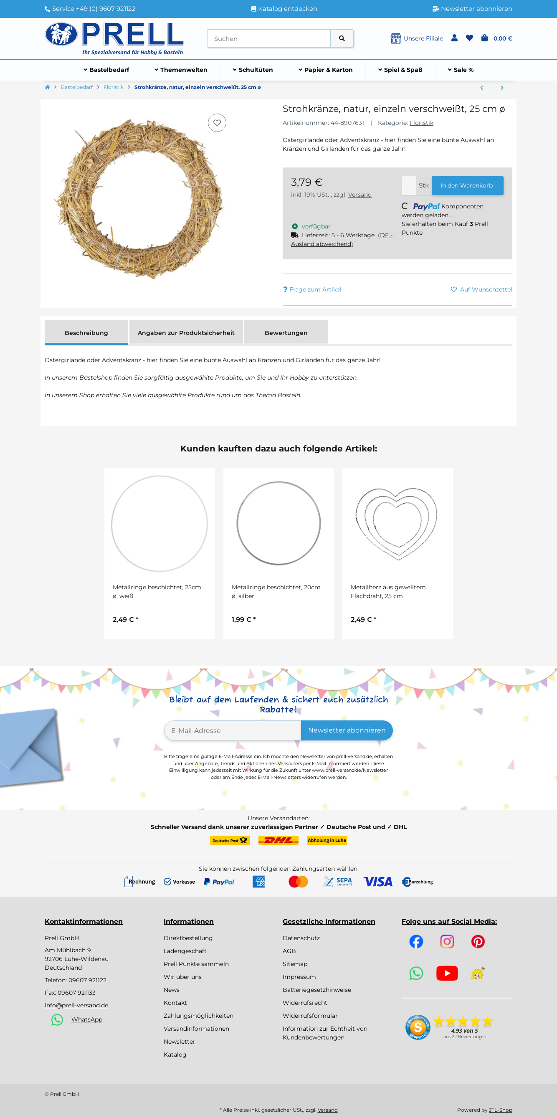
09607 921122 (87, 980)
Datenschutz (301, 938)
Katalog (175, 1054)
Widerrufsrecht (305, 1002)
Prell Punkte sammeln (196, 964)
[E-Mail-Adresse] (232, 730)
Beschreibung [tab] (86, 333)
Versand (360, 194)
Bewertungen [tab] (286, 333)
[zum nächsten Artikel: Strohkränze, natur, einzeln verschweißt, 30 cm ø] (502, 88)
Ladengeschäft (185, 951)
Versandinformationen (196, 1028)
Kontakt (175, 1002)
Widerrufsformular (310, 1015)
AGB (289, 951)
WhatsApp (86, 1019)
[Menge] (409, 185)
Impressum (299, 977)
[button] (454, 38)
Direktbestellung (188, 938)
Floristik (421, 123)
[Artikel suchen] (342, 38)
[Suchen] (269, 38)
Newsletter (179, 1041)
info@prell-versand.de (76, 1005)
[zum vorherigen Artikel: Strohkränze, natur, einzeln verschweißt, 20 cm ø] (481, 88)
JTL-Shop (500, 1110)
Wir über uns (183, 977)
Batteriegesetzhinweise (317, 990)
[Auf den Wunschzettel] (217, 123)
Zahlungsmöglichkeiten (198, 1015)
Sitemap (295, 964)
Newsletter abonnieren (347, 730)
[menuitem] (106, 70)
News (172, 990)
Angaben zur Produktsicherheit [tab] (186, 333)
